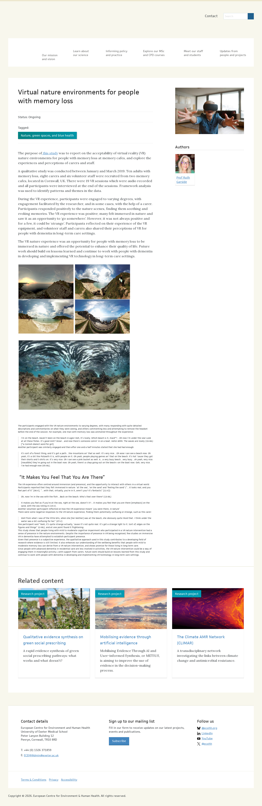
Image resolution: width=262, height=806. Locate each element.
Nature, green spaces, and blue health (47, 131)
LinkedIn (207, 729)
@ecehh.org (209, 724)
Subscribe (119, 737)
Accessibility (69, 775)
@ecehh (207, 739)
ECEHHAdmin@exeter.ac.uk (41, 751)
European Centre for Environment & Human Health (50, 18)
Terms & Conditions (33, 775)
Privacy (53, 775)
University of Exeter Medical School (122, 20)
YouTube (207, 734)
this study (50, 149)
